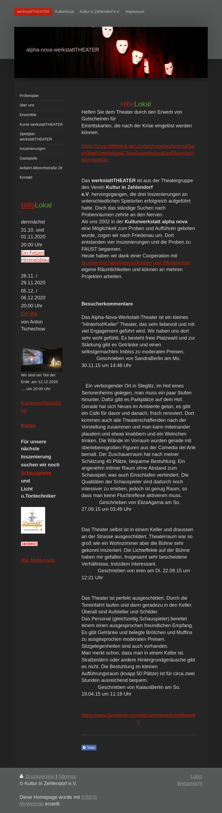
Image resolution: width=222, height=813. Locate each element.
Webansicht (189, 783)
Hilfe (28, 205)
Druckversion (38, 776)
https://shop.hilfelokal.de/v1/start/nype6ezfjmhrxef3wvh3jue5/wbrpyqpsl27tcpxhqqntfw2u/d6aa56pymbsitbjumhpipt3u (138, 153)
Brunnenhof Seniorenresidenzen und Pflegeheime (135, 262)
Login (196, 776)
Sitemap (67, 776)
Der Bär (29, 313)
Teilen (89, 748)
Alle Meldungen (38, 560)
